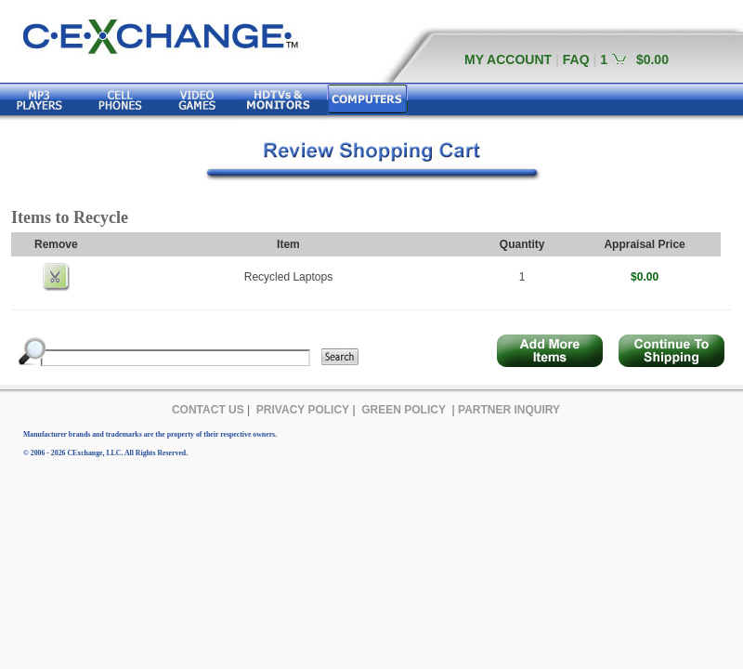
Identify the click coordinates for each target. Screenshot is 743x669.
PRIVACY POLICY (302, 409)
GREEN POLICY (403, 409)
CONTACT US (208, 409)
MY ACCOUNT (508, 59)
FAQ (576, 59)
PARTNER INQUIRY (509, 409)
